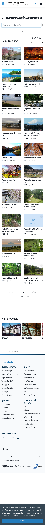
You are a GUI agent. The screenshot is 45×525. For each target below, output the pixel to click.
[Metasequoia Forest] (33, 152)
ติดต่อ (4, 457)
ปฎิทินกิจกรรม (7, 377)
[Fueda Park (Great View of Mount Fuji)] (33, 128)
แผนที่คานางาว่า (8, 415)
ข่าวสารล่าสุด (7, 371)
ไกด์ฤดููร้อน (6, 384)
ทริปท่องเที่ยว (29, 417)
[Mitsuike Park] (11, 56)
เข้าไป (26, 410)
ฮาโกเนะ (5, 411)
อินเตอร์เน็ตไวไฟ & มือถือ (33, 420)
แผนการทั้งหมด (30, 427)
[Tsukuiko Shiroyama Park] (33, 175)
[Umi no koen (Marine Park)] (11, 104)
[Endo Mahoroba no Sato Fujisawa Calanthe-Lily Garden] (11, 224)
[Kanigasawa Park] (11, 174)
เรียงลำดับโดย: (36, 38)
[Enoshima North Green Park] (11, 128)
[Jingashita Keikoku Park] (33, 104)
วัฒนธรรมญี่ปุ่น (30, 374)
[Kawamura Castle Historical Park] (33, 200)
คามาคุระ (5, 408)
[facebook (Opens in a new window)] (3, 438)
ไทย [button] (5, 449)
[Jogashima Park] (11, 248)
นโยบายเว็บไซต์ (36, 457)
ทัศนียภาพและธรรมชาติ (33, 388)
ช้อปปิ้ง (26, 391)
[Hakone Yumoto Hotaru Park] (33, 249)
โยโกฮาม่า (6, 404)
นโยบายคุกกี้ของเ (12, 515)
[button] (19, 49)
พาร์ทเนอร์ (24, 457)
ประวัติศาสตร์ (29, 381)
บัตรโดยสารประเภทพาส (33, 413)
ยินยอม (22, 520)
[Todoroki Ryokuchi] (33, 78)
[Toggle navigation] (41, 3)
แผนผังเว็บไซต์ (13, 457)
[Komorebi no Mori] (11, 272)
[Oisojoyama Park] (33, 56)
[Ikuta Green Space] (11, 198)
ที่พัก (26, 407)
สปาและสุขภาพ (30, 384)
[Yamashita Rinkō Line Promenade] (33, 224)
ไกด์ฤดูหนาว (6, 391)
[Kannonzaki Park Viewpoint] (11, 79)
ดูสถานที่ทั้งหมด (8, 418)
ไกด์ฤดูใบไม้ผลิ (7, 381)
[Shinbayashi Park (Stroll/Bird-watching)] (33, 273)
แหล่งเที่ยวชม (29, 371)
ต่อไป (33, 292)
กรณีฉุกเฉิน (28, 424)
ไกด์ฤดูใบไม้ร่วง (8, 388)
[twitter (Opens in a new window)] (8, 438)
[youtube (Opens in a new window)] (18, 438)
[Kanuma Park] (11, 152)
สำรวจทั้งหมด (7, 395)
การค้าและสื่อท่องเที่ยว (10, 461)
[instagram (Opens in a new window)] (13, 438)
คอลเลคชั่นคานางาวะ (10, 374)
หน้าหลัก (4, 351)
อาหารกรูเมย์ (29, 377)
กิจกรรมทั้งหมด (30, 395)
